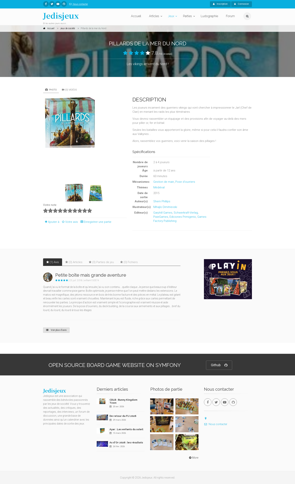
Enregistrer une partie (95, 222)
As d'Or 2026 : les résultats (126, 442)
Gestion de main (163, 181)
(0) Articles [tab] (73, 262)
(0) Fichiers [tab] (129, 262)
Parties (187, 16)
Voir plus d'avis (56, 330)
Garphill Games (162, 212)
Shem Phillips (161, 201)
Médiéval (159, 187)
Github (219, 365)
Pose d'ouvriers (185, 181)
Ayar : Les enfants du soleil (126, 429)
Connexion (241, 4)
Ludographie (209, 16)
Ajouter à (51, 222)
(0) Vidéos (69, 89)
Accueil (136, 16)
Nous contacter (78, 4)
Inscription (220, 4)
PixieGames (160, 216)
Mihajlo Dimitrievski (165, 207)
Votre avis (69, 222)
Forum (230, 16)
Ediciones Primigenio (183, 216)
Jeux (171, 16)
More (193, 457)
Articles (154, 16)
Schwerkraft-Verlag (186, 212)
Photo (51, 89)
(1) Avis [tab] (52, 262)
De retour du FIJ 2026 (122, 416)
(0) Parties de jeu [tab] (101, 262)
